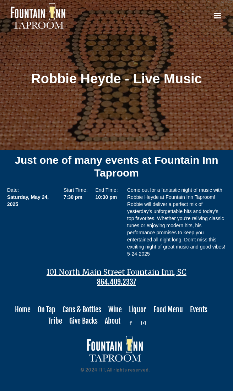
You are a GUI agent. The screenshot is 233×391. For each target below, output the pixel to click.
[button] (217, 16)
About (112, 321)
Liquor (137, 310)
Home (23, 310)
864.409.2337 (116, 282)
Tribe (55, 321)
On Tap (46, 310)
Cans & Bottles (82, 310)
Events (198, 310)
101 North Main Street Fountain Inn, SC (116, 272)
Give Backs (83, 321)
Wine (115, 310)
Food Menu (168, 310)
